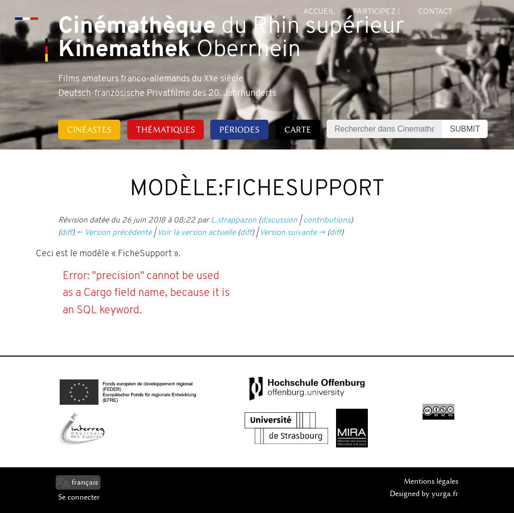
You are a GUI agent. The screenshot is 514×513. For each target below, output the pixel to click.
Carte (297, 130)
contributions (326, 220)
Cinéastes (89, 130)
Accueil (319, 12)
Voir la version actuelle (196, 233)
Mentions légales (431, 481)
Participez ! (376, 12)
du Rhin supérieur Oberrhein (231, 38)
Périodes (239, 130)
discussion (279, 220)
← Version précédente (114, 233)
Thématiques (165, 130)
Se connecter (79, 497)
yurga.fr (444, 493)
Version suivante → (292, 233)
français (85, 482)
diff (66, 233)
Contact (435, 12)
